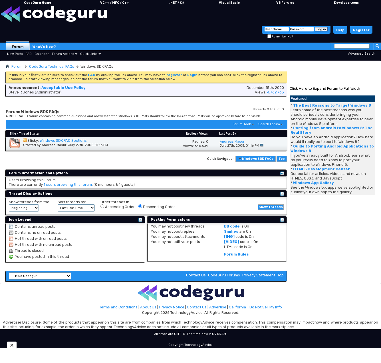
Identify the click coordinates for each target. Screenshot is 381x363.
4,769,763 (275, 92)
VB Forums (285, 3)
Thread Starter (29, 133)
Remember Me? (280, 36)
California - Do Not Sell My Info (255, 307)
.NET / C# (176, 3)
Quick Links (88, 54)
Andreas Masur (54, 145)
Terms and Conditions (118, 307)
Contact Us (196, 275)
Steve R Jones (21, 92)
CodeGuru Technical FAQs (51, 66)
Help (340, 30)
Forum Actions (63, 54)
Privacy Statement (258, 275)
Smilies (231, 231)
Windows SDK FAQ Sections (63, 140)
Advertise (217, 307)
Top (282, 159)
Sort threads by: (72, 202)
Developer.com (346, 3)
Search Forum (269, 124)
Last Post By (229, 133)
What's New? (44, 47)
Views (203, 133)
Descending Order (156, 206)
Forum (18, 47)
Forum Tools (242, 124)
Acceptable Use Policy (63, 87)
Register (361, 30)
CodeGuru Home (37, 3)
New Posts (15, 54)
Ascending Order (117, 206)
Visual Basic (229, 3)
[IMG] (229, 236)
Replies (191, 133)
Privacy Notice (171, 307)
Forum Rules (236, 254)
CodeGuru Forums (224, 275)
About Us (148, 307)
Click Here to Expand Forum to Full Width (325, 88)
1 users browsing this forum (68, 184)
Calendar (42, 54)
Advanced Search (361, 53)
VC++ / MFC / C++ (114, 3)
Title (13, 133)
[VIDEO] (231, 242)
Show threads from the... (30, 202)
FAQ (29, 54)
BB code (232, 226)
